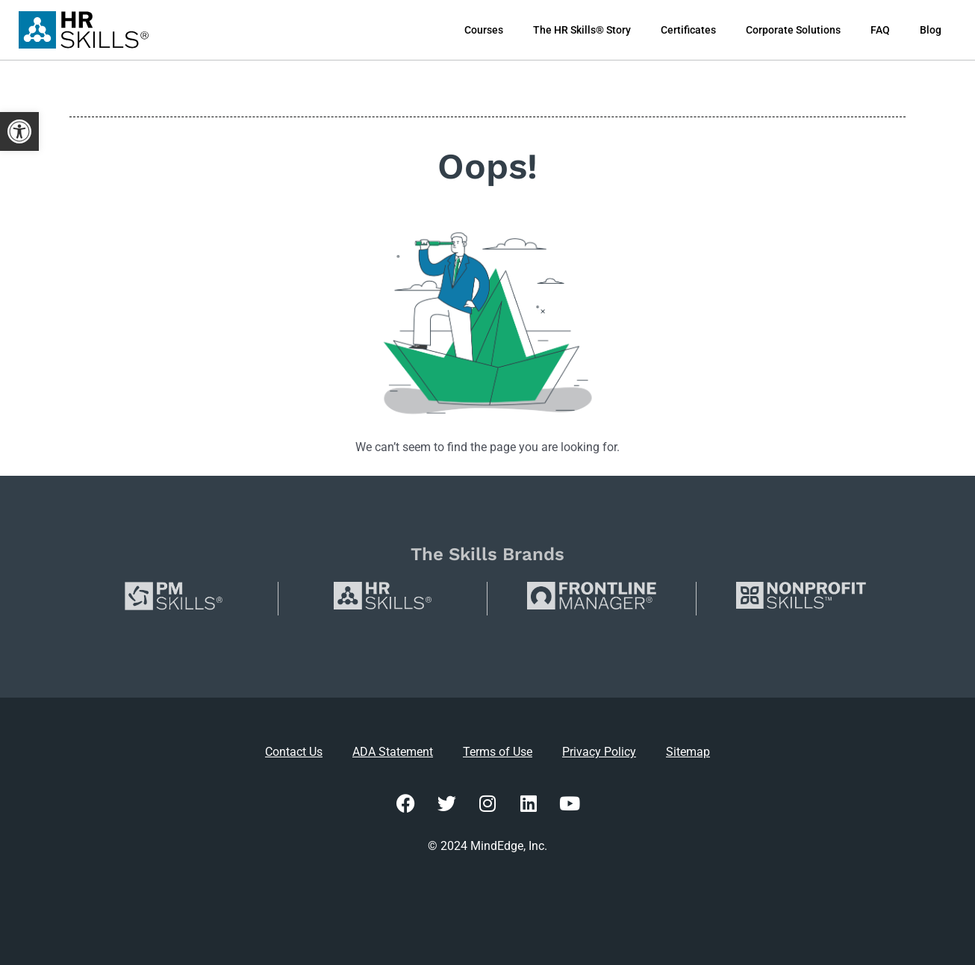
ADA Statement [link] (392, 752)
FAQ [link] (880, 30)
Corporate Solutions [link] (793, 30)
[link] (19, 131)
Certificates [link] (688, 30)
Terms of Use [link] (497, 752)
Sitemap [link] (688, 752)
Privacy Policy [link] (599, 752)
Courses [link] (483, 30)
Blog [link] (930, 30)
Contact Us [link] (294, 752)
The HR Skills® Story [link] (582, 30)
